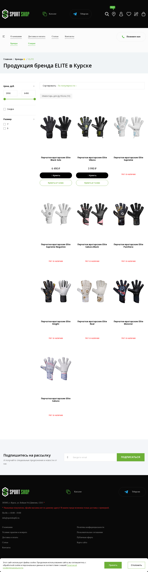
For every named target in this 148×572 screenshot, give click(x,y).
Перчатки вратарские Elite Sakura (56, 399)
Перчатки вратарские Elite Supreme (128, 158)
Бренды (13, 43)
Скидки (31, 43)
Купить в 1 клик (56, 182)
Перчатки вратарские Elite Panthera (128, 245)
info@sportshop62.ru (10, 518)
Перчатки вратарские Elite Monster (128, 322)
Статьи (55, 36)
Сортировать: (49, 85)
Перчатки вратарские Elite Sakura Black (92, 245)
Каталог (49, 14)
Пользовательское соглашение (90, 532)
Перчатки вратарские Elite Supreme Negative (56, 245)
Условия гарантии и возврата (14, 532)
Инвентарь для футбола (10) (56, 96)
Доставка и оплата (36, 36)
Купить (56, 175)
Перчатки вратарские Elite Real (92, 322)
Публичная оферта (85, 537)
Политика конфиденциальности (90, 527)
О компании (16, 36)
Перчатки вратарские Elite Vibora (92, 158)
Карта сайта (82, 542)
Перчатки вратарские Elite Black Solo (56, 158)
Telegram (80, 14)
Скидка (8, 109)
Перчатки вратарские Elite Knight (56, 322)
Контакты (69, 36)
